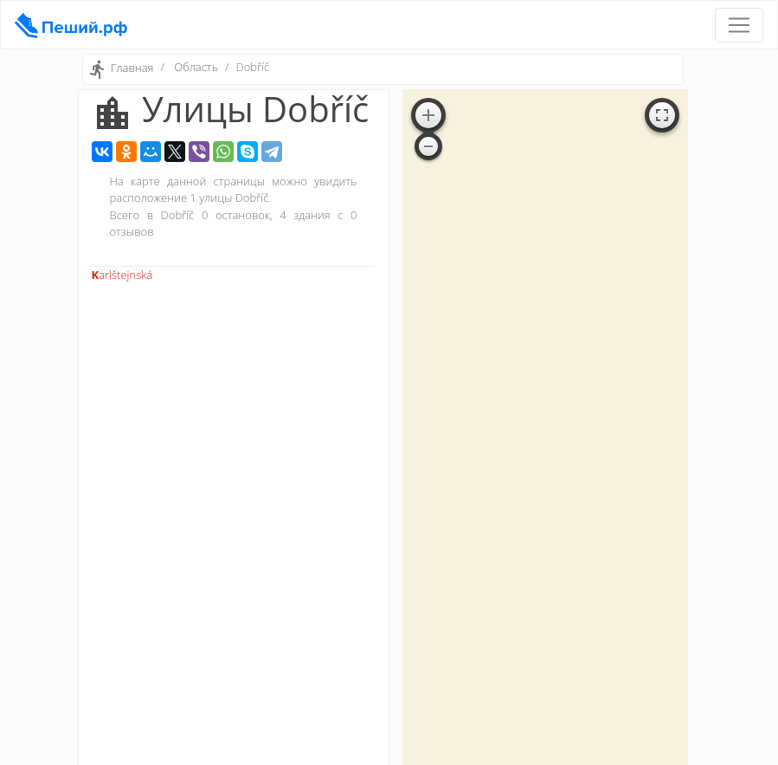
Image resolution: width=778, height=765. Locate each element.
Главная (132, 68)
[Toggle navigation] (739, 25)
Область (196, 67)
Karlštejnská (122, 274)
